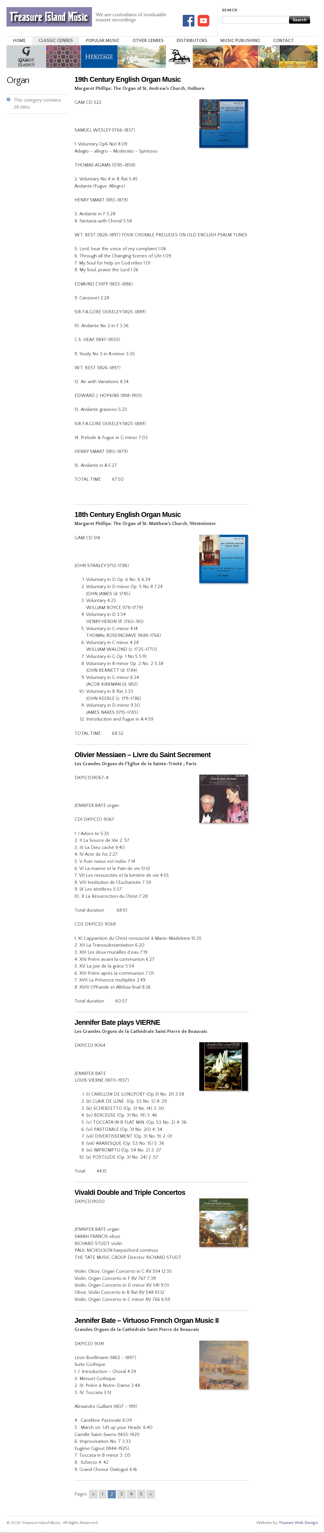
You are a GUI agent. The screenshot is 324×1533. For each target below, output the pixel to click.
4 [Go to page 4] (131, 1494)
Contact (283, 40)
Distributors (192, 40)
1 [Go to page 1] (102, 1494)
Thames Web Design (298, 1522)
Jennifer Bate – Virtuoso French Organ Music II (147, 1320)
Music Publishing (240, 40)
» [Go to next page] (150, 1494)
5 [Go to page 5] (141, 1494)
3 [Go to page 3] (121, 1494)
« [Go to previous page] (93, 1494)
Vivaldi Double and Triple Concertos (130, 1192)
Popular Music (103, 40)
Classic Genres (56, 40)
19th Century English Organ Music (128, 79)
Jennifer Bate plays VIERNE (117, 1022)
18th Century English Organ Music (128, 514)
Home (19, 40)
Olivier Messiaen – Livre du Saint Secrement (143, 755)
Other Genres (148, 40)
